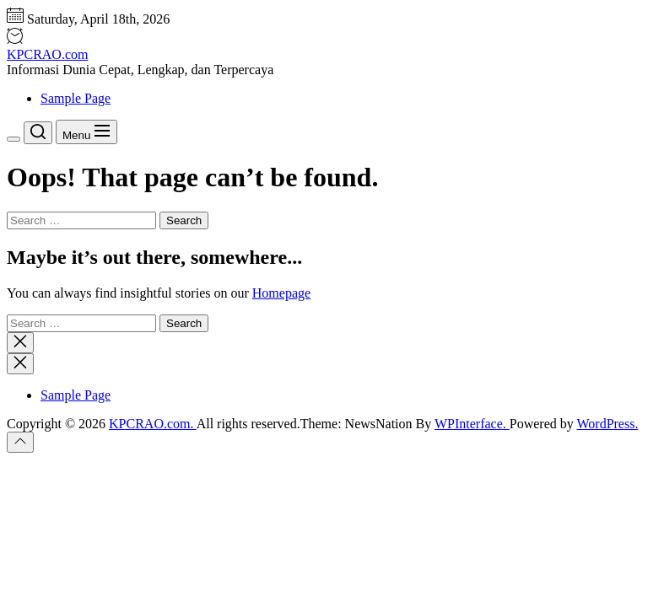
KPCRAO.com (47, 54)
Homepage (281, 293)
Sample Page (75, 98)
